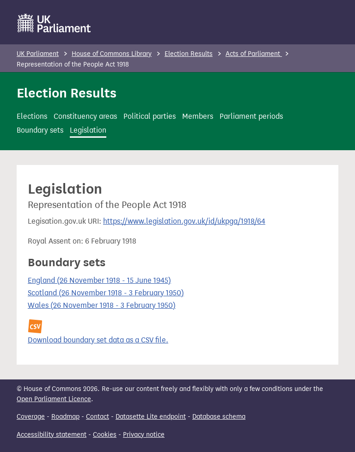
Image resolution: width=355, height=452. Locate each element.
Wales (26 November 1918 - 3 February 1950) (102, 305)
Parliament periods (251, 116)
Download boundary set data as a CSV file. (98, 340)
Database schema (218, 417)
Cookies (104, 435)
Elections (32, 116)
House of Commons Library (112, 54)
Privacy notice (144, 435)
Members (197, 116)
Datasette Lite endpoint (151, 417)
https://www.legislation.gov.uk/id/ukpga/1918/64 (184, 221)
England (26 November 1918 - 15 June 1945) (99, 280)
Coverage (31, 417)
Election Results (189, 54)
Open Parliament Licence (54, 399)
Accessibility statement (51, 435)
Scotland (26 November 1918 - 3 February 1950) (106, 292)
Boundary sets (40, 130)
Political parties (149, 116)
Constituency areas (85, 116)
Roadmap (65, 417)
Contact (97, 417)
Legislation (88, 130)
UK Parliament (38, 54)
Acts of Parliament (254, 54)
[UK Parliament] (54, 23)
